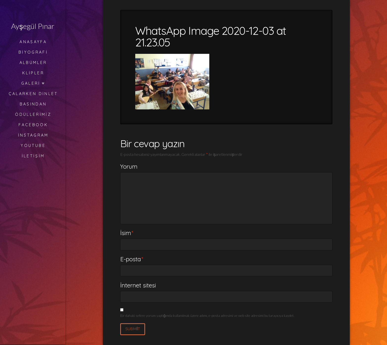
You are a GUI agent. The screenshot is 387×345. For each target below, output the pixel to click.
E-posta (131, 259)
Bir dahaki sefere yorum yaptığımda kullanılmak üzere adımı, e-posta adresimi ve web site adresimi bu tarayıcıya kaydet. (207, 315)
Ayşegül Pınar (32, 26)
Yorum (128, 166)
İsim (127, 233)
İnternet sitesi (138, 285)
